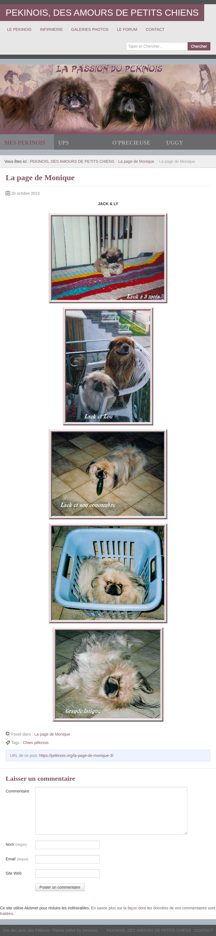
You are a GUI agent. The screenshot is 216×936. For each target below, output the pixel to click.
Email (17, 859)
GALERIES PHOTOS (90, 29)
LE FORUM (127, 29)
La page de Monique (136, 161)
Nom (16, 844)
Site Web (14, 873)
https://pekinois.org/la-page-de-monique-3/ (76, 755)
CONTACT (155, 29)
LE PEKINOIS (19, 29)
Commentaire (17, 791)
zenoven (89, 930)
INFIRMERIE (51, 29)
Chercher (199, 46)
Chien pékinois (36, 742)
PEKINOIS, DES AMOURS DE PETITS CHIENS (102, 13)
